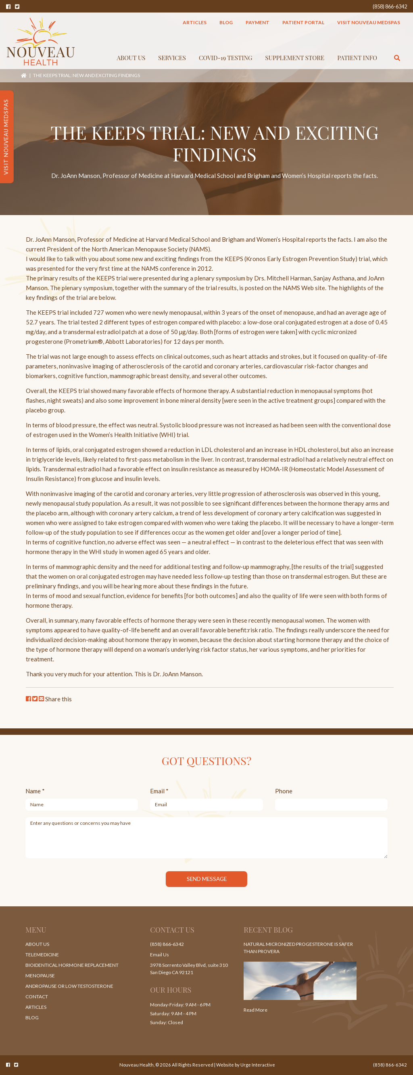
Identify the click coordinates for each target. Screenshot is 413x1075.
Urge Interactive (257, 1064)
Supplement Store (295, 58)
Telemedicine (42, 955)
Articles (194, 22)
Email (159, 791)
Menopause (40, 976)
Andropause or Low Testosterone (69, 986)
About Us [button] (131, 58)
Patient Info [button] (357, 58)
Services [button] (172, 58)
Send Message (207, 879)
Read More (255, 1010)
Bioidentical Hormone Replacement (72, 965)
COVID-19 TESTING (225, 58)
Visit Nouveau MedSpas (368, 22)
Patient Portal (303, 22)
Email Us (159, 955)
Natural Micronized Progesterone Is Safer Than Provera (298, 947)
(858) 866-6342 (390, 6)
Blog (226, 22)
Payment (257, 22)
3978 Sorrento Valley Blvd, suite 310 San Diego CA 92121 (189, 968)
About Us (37, 944)
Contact (36, 996)
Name (35, 791)
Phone (283, 791)
